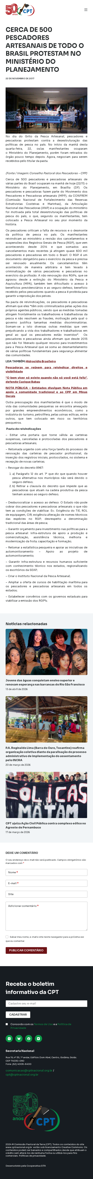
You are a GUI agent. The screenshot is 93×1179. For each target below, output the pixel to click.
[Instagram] (9, 1038)
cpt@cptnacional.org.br (22, 1074)
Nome (13, 872)
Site (11, 894)
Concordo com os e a (41, 1026)
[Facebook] (28, 1038)
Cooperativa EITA (36, 1165)
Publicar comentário (26, 950)
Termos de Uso (43, 1024)
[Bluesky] (19, 1038)
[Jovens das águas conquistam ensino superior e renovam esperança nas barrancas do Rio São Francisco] (46, 652)
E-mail (13, 883)
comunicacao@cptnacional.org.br (29, 1070)
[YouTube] (38, 1038)
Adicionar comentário (23, 906)
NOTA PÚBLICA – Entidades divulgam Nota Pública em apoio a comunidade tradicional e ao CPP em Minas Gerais (46, 392)
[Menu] (85, 9)
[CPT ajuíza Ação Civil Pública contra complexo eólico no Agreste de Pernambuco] (46, 795)
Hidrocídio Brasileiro (41, 361)
